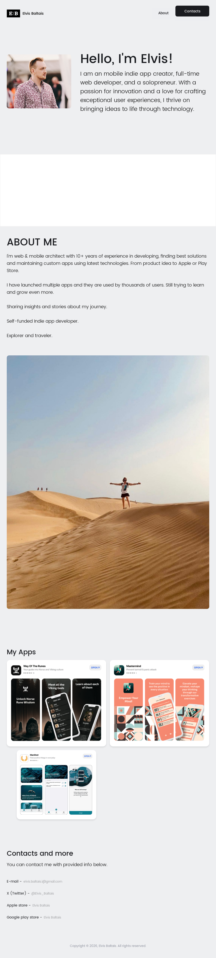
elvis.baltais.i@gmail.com (42, 881)
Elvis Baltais (41, 905)
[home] (25, 13)
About (163, 13)
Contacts (192, 11)
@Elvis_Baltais (42, 893)
